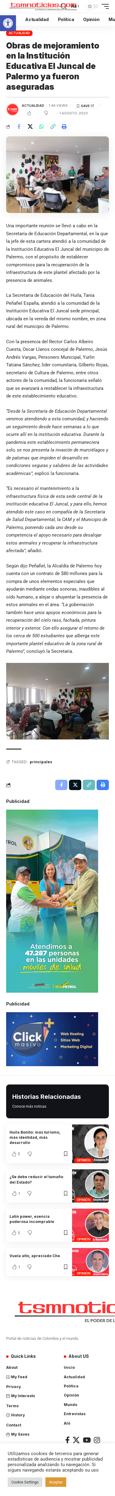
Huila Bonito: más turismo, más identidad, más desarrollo (35, 1137)
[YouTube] (86, 1440)
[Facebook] (67, 1440)
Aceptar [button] (56, 1482)
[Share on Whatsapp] (41, 126)
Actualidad (19, 33)
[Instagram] (97, 1440)
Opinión (83, 1160)
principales (41, 762)
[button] (8, 23)
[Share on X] (30, 126)
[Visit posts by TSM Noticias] (12, 109)
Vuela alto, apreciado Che (35, 1255)
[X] (76, 1440)
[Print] (64, 126)
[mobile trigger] (103, 6)
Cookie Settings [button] (25, 1482)
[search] (63, 6)
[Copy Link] (53, 126)
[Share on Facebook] (18, 126)
